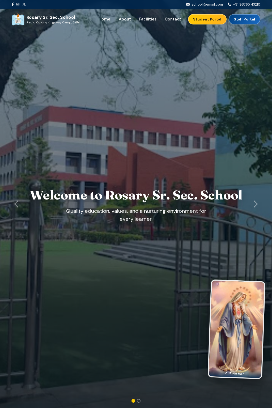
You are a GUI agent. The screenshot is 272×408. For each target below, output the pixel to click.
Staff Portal (244, 19)
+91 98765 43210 (246, 4)
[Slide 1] (133, 401)
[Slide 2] (139, 401)
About (125, 19)
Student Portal (207, 19)
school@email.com (207, 4)
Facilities (147, 19)
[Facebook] (14, 4)
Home (104, 19)
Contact (173, 19)
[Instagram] (19, 4)
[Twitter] (25, 4)
